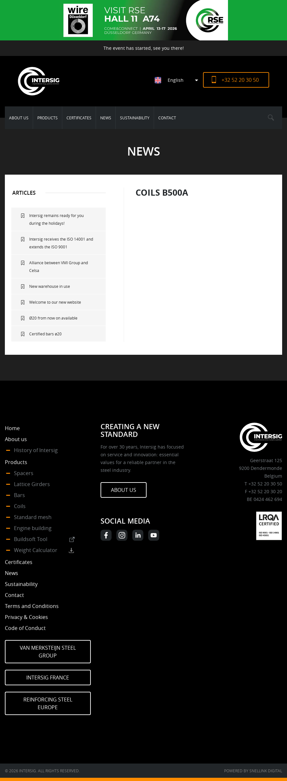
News (105, 117)
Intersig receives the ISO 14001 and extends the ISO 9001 (61, 242)
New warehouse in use (49, 286)
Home (12, 428)
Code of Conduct (25, 628)
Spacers (23, 473)
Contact (167, 117)
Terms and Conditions (32, 606)
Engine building (33, 528)
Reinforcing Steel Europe (47, 703)
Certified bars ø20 (45, 333)
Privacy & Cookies (26, 617)
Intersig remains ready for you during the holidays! (56, 219)
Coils (20, 506)
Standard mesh (33, 517)
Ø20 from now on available (53, 317)
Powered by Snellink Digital (253, 770)
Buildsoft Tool (30, 539)
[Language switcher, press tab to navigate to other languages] (178, 80)
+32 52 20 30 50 (240, 79)
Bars (19, 495)
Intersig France (47, 677)
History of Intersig (36, 450)
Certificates (78, 117)
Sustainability (134, 117)
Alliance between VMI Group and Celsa (58, 266)
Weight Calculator (35, 550)
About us (19, 117)
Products (47, 117)
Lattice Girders (32, 484)
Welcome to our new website (55, 302)
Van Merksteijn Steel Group (48, 651)
